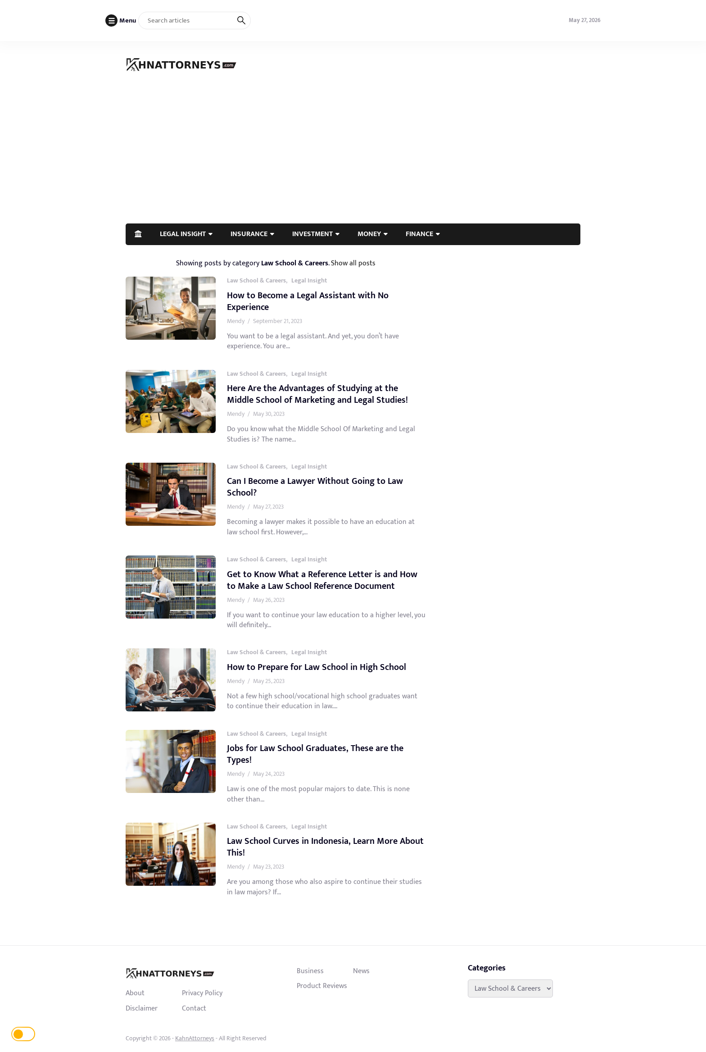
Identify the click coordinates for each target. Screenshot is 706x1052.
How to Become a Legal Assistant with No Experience (308, 301)
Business (310, 971)
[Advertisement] (353, 156)
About (135, 993)
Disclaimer (142, 1008)
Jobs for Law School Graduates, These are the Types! (315, 754)
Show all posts (353, 263)
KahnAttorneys (194, 1038)
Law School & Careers (256, 280)
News (361, 971)
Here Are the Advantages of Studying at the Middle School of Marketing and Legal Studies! (317, 394)
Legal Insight (309, 280)
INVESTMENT (312, 234)
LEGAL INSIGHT (183, 234)
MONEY (369, 234)
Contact (194, 1008)
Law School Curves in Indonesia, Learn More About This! (325, 847)
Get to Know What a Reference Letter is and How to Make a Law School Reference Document (322, 580)
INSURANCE (249, 234)
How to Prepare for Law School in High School (316, 667)
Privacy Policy (202, 993)
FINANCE (419, 234)
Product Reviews (322, 986)
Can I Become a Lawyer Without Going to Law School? (315, 487)
